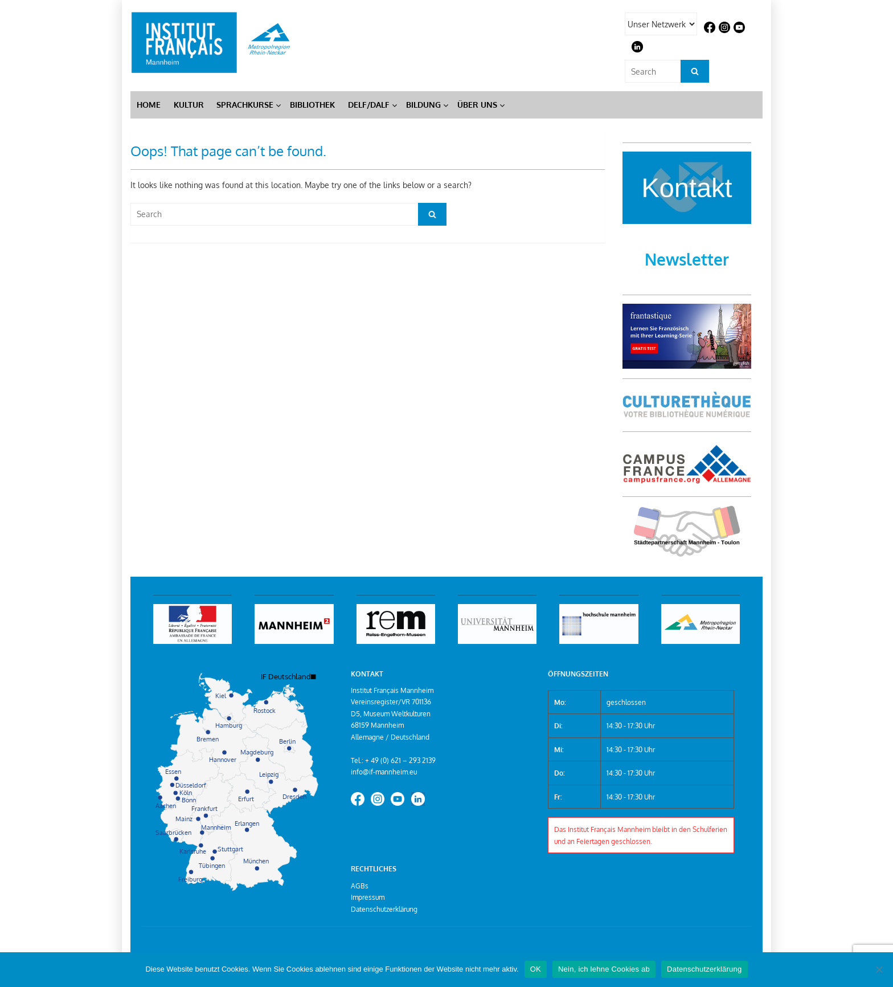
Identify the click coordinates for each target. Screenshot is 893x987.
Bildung (423, 104)
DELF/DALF (369, 104)
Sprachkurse (244, 104)
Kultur (189, 104)
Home (149, 104)
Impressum (367, 897)
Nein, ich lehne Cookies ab (604, 969)
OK (535, 969)
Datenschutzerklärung (384, 908)
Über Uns (477, 104)
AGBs (359, 885)
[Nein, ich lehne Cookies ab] (878, 969)
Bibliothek (312, 104)
